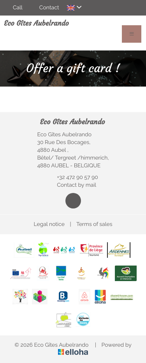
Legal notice (49, 224)
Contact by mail (72, 185)
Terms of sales (94, 224)
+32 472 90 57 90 (73, 177)
